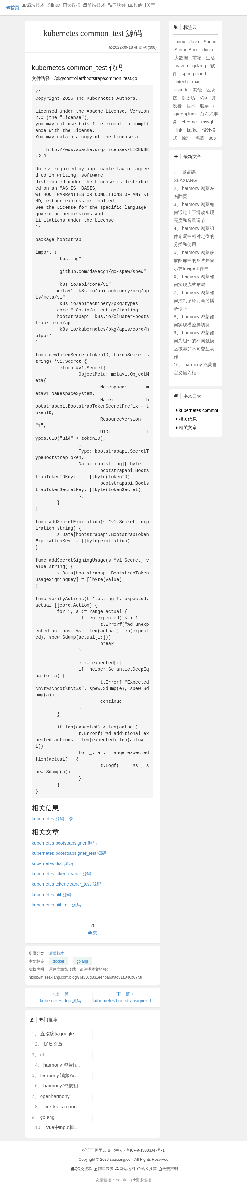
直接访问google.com (62, 1033)
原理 (187, 137)
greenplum (185, 113)
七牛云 (117, 1150)
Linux (180, 41)
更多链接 (142, 1180)
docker (58, 961)
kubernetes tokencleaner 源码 (61, 873)
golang (82, 961)
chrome (190, 121)
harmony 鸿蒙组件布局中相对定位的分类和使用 (194, 236)
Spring (210, 41)
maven (181, 65)
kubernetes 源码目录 (52, 818)
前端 (197, 57)
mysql (207, 121)
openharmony (55, 1096)
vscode (182, 89)
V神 (204, 97)
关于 (150, 5)
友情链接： (105, 1180)
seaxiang (124, 1180)
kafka (193, 129)
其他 (135, 5)
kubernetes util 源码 (51, 894)
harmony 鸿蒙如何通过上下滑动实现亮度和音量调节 (194, 212)
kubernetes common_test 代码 (208, 410)
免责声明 (168, 1169)
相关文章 (186, 427)
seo (212, 137)
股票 (205, 105)
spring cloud (194, 73)
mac (196, 81)
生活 (210, 57)
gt (42, 1054)
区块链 (117, 5)
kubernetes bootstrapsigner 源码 (64, 843)
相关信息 (186, 418)
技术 (191, 105)
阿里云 (100, 1150)
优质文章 (53, 1044)
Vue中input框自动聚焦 (70, 1127)
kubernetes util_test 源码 (56, 904)
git (215, 105)
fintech (181, 81)
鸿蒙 (200, 137)
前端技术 (94, 5)
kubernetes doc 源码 (52, 863)
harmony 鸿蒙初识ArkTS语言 (74, 1085)
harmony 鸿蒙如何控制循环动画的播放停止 (194, 300)
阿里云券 (103, 1169)
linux (53, 5)
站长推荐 (146, 1169)
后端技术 (33, 5)
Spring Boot (186, 49)
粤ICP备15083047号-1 (145, 1150)
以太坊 (189, 97)
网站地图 (124, 1169)
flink (179, 129)
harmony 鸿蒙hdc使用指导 (71, 1064)
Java (194, 41)
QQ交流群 (81, 1169)
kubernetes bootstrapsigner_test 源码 (69, 853)
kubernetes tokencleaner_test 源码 (66, 884)
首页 (12, 7)
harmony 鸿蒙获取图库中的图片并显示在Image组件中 (194, 260)
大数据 (71, 5)
